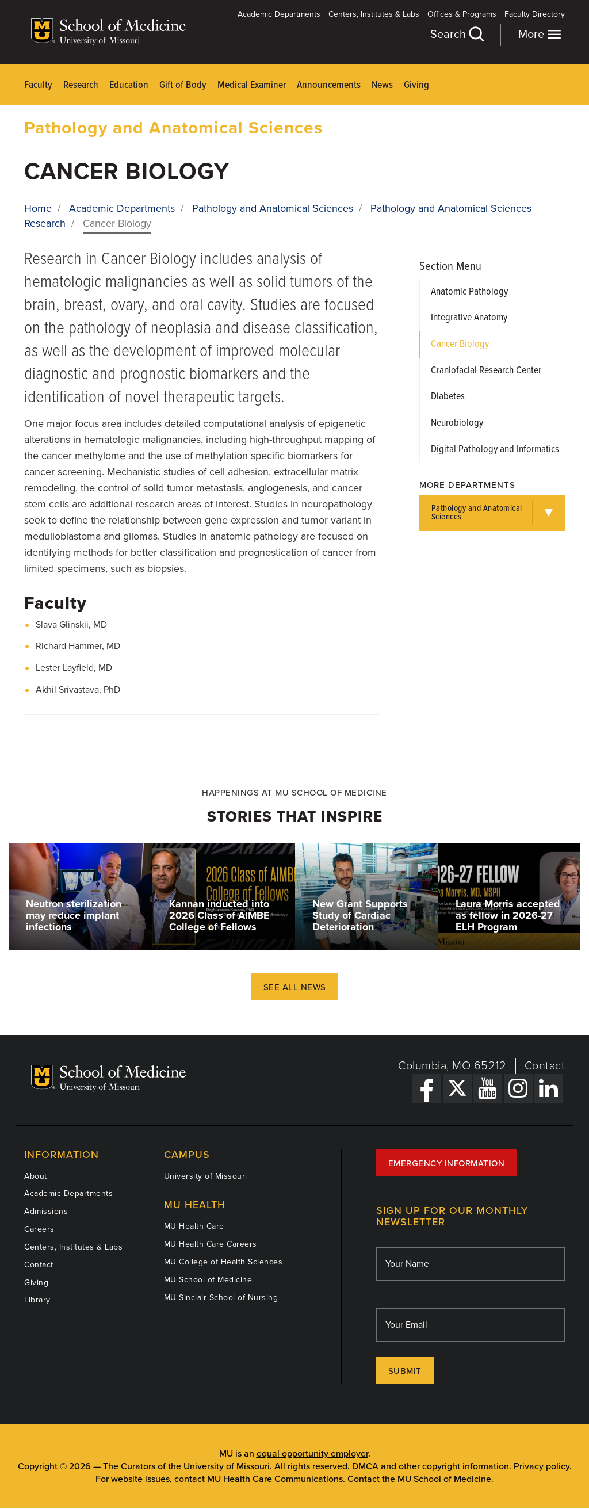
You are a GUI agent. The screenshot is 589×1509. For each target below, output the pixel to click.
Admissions (46, 1211)
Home (38, 208)
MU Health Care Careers (210, 1244)
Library (37, 1300)
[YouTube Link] (487, 1088)
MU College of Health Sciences (223, 1262)
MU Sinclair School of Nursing (221, 1297)
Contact (545, 1066)
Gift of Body (182, 85)
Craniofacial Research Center (486, 370)
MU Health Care (194, 1226)
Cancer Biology (460, 344)
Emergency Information (446, 1163)
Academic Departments (279, 14)
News (382, 85)
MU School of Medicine (208, 1280)
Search (456, 34)
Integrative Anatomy (469, 317)
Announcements (329, 85)
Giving (416, 85)
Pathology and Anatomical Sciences (173, 128)
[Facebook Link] (426, 1088)
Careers (39, 1229)
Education (128, 85)
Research (80, 85)
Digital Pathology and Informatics (495, 449)
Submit (405, 1371)
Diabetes (448, 396)
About (35, 1176)
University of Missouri (205, 1176)
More (539, 34)
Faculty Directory (534, 14)
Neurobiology (457, 423)
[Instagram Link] (518, 1088)
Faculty (38, 85)
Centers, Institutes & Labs (373, 14)
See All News (294, 987)
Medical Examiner (251, 85)
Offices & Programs (461, 14)
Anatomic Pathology (469, 292)
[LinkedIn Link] (548, 1088)
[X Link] (457, 1088)
